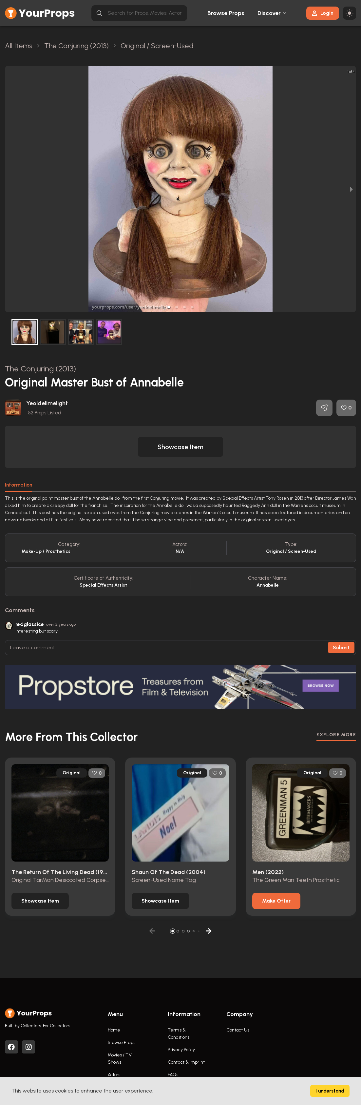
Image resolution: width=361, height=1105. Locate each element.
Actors (114, 1074)
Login (322, 13)
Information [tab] (18, 485)
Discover (269, 13)
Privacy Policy (181, 1050)
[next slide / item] (351, 189)
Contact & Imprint (186, 1062)
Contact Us (237, 1030)
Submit (341, 648)
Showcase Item (180, 447)
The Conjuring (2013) (40, 368)
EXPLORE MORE (336, 735)
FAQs (173, 1074)
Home (114, 1030)
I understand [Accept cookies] (329, 1091)
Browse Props (225, 13)
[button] (168, 307)
